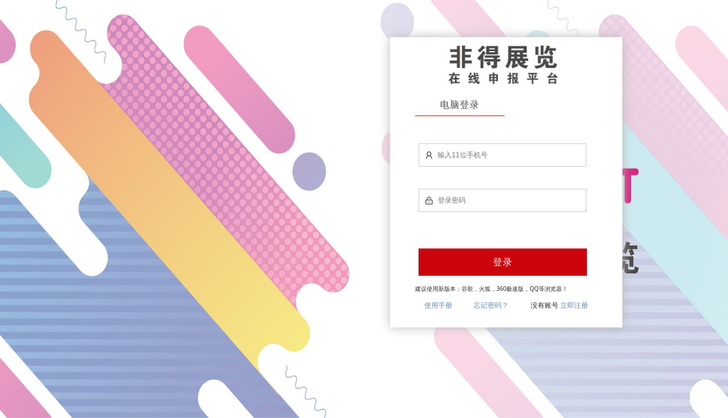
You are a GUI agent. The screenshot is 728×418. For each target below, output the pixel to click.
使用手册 (438, 305)
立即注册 (574, 305)
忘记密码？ (491, 305)
